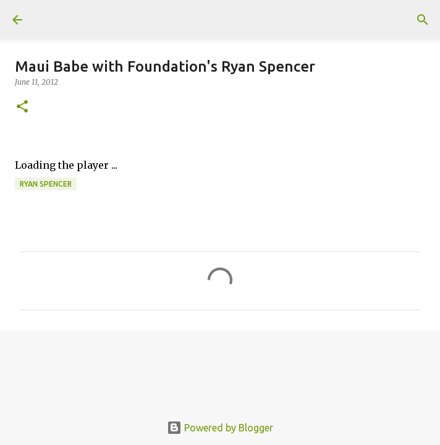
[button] (22, 107)
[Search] (422, 20)
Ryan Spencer (46, 184)
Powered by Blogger (220, 427)
